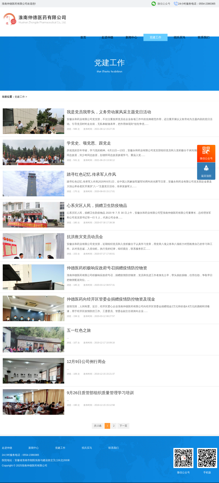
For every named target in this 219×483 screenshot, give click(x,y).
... (68, 337)
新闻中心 (131, 37)
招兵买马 (179, 37)
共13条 (98, 425)
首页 (83, 37)
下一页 (123, 425)
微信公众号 (163, 3)
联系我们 (204, 37)
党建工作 (155, 37)
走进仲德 (107, 37)
